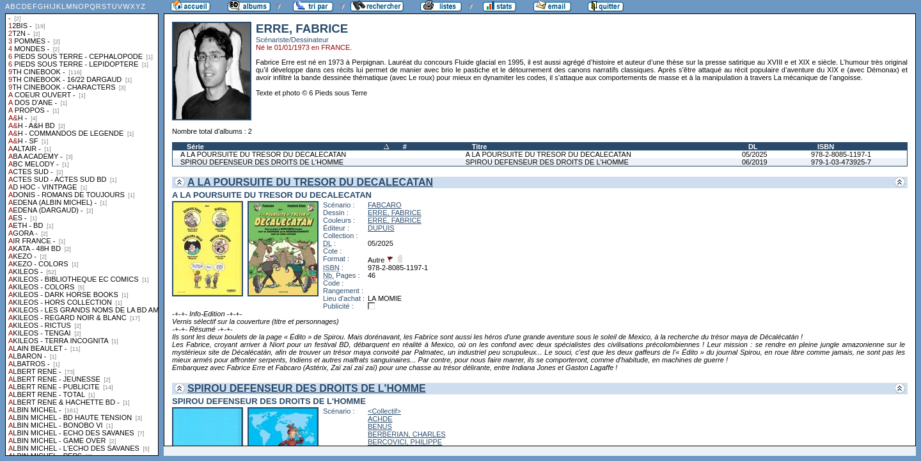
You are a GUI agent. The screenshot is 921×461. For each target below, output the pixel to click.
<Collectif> (384, 411)
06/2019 (754, 162)
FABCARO (385, 205)
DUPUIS (381, 228)
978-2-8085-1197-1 (841, 154)
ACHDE (380, 419)
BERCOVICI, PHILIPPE (405, 442)
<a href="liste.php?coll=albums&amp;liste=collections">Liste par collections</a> (82, 228)
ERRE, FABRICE (394, 212)
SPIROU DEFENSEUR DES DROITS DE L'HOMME (261, 162)
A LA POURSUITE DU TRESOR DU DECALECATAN (263, 154)
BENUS (380, 426)
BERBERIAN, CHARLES (407, 434)
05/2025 (754, 154)
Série (195, 146)
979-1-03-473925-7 (841, 162)
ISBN (825, 146)
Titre (479, 146)
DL (753, 146)
